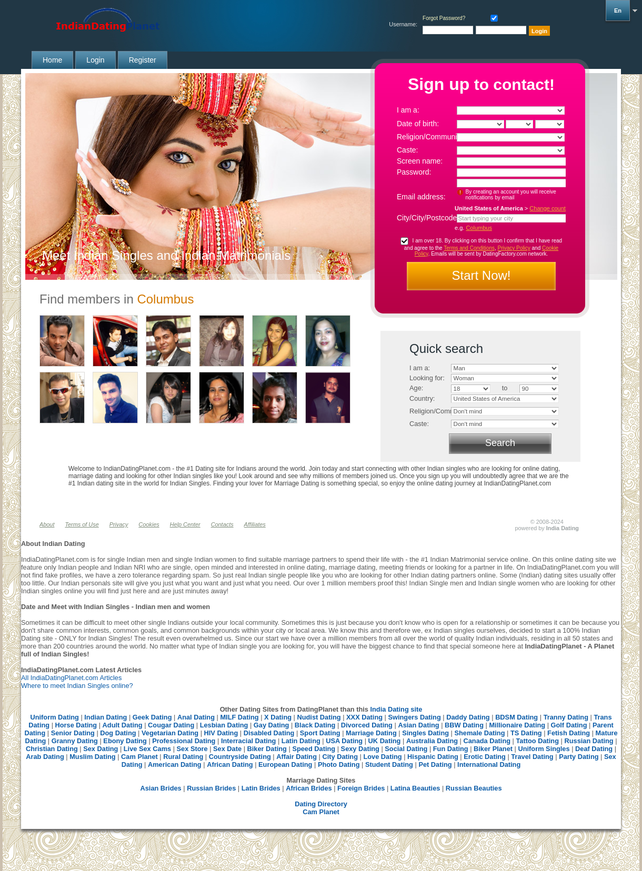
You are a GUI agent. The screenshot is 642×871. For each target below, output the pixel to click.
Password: (414, 172)
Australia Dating (432, 741)
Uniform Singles (543, 749)
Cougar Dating (171, 725)
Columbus (479, 228)
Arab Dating (45, 757)
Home (52, 60)
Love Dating (382, 757)
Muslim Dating (92, 757)
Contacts (222, 524)
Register (142, 60)
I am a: (408, 110)
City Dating (340, 757)
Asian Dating (418, 725)
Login (95, 60)
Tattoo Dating (537, 741)
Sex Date (227, 749)
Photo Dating (339, 764)
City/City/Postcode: (428, 218)
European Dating (285, 764)
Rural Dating (183, 757)
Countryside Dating (240, 757)
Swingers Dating (414, 717)
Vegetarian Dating (170, 733)
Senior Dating (73, 733)
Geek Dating (152, 717)
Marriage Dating (371, 733)
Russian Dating (588, 741)
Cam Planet (139, 757)
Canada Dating (486, 741)
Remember (492, 17)
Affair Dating (296, 757)
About (46, 524)
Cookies (148, 524)
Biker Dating (267, 749)
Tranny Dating (566, 717)
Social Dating (406, 749)
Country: (422, 398)
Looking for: (427, 378)
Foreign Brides (361, 788)
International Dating (488, 764)
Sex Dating (100, 749)
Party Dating (578, 757)
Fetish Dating (568, 733)
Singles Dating (425, 733)
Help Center (185, 524)
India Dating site (396, 709)
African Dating (230, 764)
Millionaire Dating (517, 725)
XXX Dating (364, 717)
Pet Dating (435, 764)
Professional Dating (183, 741)
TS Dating (526, 733)
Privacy (118, 524)
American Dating (175, 764)
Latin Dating (301, 741)
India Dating (562, 528)
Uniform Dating (54, 717)
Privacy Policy (514, 248)
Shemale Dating (480, 733)
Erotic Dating (485, 757)
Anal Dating (196, 717)
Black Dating (315, 725)
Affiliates (255, 524)
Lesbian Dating (224, 725)
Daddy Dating (467, 717)
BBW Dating (464, 725)
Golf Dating (569, 725)
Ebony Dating (124, 741)
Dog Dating (118, 733)
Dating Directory (321, 804)
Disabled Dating (269, 733)
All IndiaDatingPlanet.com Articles (71, 678)
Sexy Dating (360, 749)
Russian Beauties (474, 788)
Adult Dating (123, 725)
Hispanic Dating (432, 757)
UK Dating (384, 741)
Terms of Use (81, 524)
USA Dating (344, 741)
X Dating (278, 717)
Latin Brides (261, 788)
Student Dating (389, 764)
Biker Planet (493, 749)
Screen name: (420, 161)
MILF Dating (239, 717)
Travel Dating (532, 757)
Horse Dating (76, 725)
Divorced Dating (367, 725)
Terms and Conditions (469, 248)
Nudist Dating (318, 717)
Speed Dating (313, 749)
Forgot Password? (444, 18)
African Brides (309, 788)
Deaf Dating (594, 749)
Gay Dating (271, 725)
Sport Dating (320, 733)
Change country (549, 208)
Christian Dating (52, 749)
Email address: (421, 197)
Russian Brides (211, 788)
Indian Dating (105, 717)
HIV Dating (221, 733)
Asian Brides (160, 788)
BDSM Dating (517, 717)
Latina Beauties (415, 788)
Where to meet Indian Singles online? (77, 686)
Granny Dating (75, 741)
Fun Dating (450, 749)
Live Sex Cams (147, 749)
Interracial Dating (248, 741)
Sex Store (192, 749)
